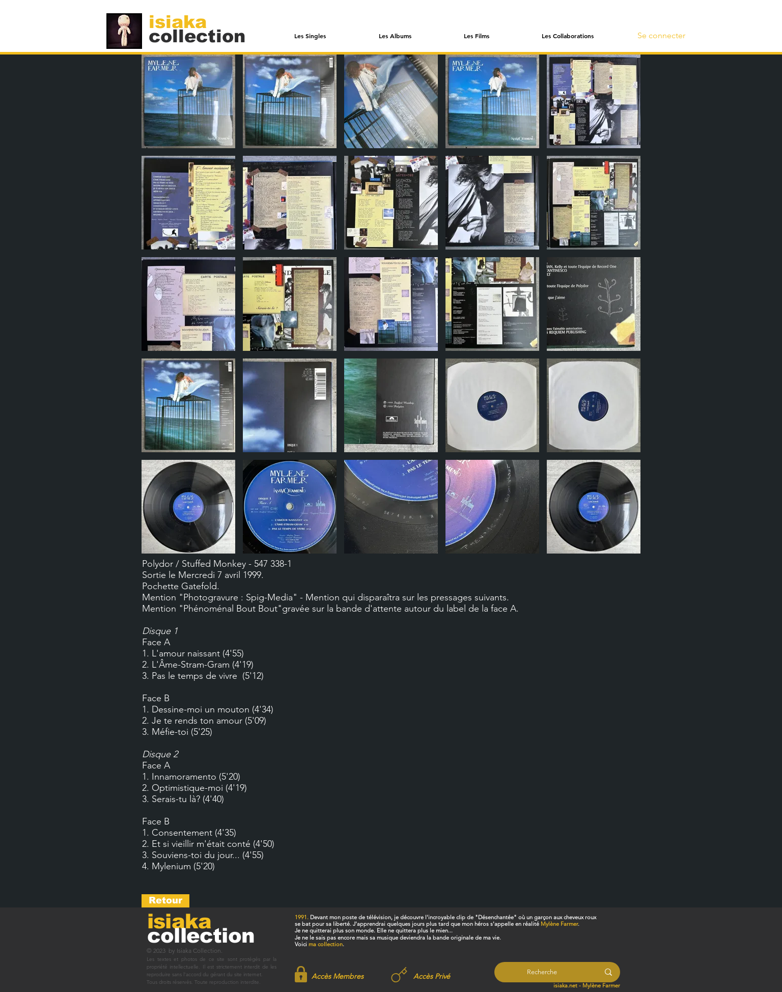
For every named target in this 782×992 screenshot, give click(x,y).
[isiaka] (183, 21)
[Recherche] (541, 972)
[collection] (197, 36)
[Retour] (165, 900)
